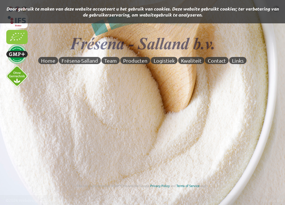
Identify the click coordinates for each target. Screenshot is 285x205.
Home (48, 60)
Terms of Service (187, 185)
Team (110, 60)
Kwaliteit (191, 60)
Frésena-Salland (80, 60)
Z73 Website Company (60, 200)
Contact (217, 60)
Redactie (274, 200)
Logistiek (164, 60)
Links (238, 60)
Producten (135, 60)
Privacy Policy (160, 185)
